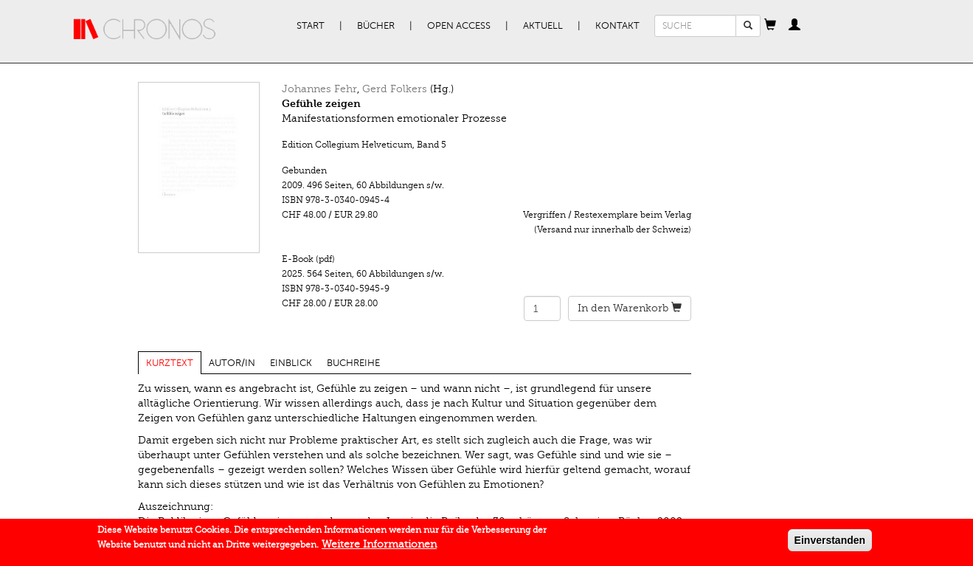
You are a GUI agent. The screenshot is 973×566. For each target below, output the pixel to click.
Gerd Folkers (394, 88)
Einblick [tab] (291, 363)
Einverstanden (829, 543)
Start (311, 26)
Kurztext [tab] (169, 363)
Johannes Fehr (319, 88)
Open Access (459, 26)
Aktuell (543, 26)
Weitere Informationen (379, 547)
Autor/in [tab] (232, 363)
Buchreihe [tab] (353, 363)
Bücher (376, 26)
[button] (770, 25)
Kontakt (617, 26)
